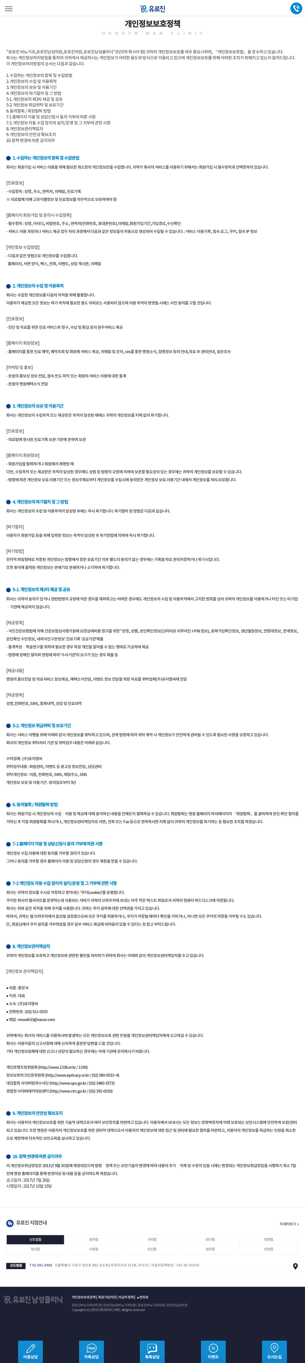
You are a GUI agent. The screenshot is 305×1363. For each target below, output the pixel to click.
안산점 (151, 1249)
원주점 (210, 1249)
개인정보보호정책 (84, 1297)
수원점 (93, 1249)
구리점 (151, 1240)
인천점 (268, 1249)
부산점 (35, 1249)
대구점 (210, 1240)
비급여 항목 (126, 1297)
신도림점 (35, 1240)
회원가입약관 (107, 1297)
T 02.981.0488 (40, 1265)
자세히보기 (289, 1224)
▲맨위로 (142, 1297)
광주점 (93, 1240)
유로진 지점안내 (31, 1223)
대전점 (268, 1240)
